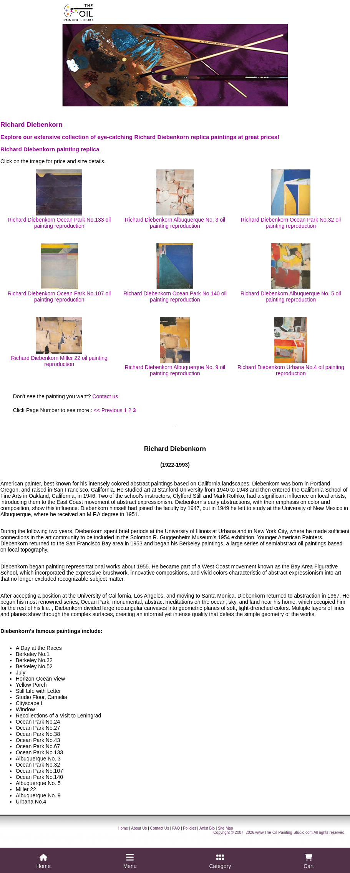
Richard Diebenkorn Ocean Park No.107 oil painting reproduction (59, 273)
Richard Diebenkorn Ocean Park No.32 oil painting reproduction (291, 199)
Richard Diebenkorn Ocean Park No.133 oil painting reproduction (59, 199)
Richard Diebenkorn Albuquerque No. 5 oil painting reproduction (291, 273)
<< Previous (108, 410)
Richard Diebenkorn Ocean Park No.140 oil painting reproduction (174, 273)
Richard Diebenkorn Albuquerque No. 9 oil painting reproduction (175, 346)
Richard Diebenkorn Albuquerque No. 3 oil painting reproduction (175, 199)
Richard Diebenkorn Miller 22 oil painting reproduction (59, 342)
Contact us (105, 396)
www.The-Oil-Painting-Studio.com (284, 832)
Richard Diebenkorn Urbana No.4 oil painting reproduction (290, 346)
